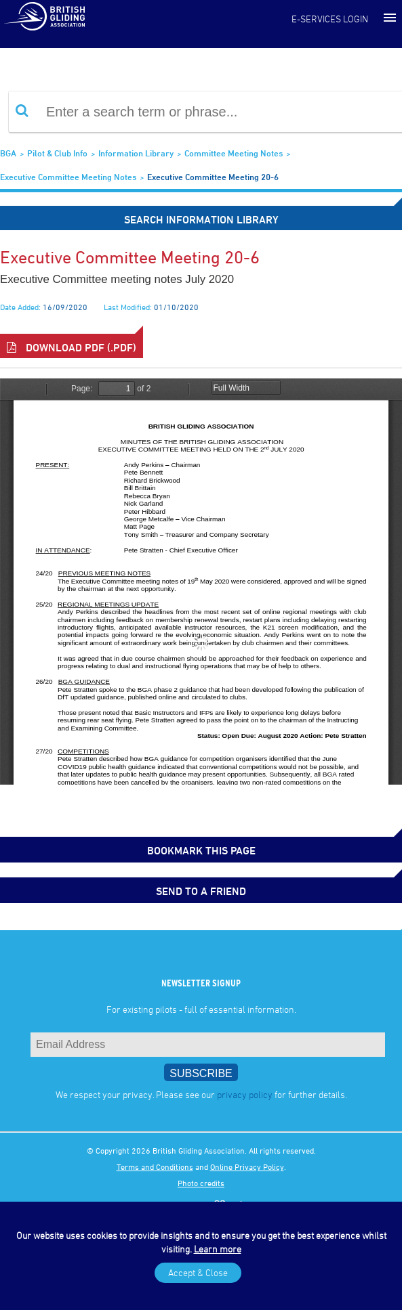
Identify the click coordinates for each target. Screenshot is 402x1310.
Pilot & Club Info (57, 153)
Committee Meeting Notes (233, 153)
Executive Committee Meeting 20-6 (213, 176)
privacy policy (245, 1094)
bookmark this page (201, 850)
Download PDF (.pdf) (71, 347)
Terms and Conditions (155, 1166)
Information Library (136, 153)
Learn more (217, 1248)
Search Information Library (201, 219)
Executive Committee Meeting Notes (68, 176)
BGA (8, 153)
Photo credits (201, 1182)
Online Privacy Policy (247, 1166)
